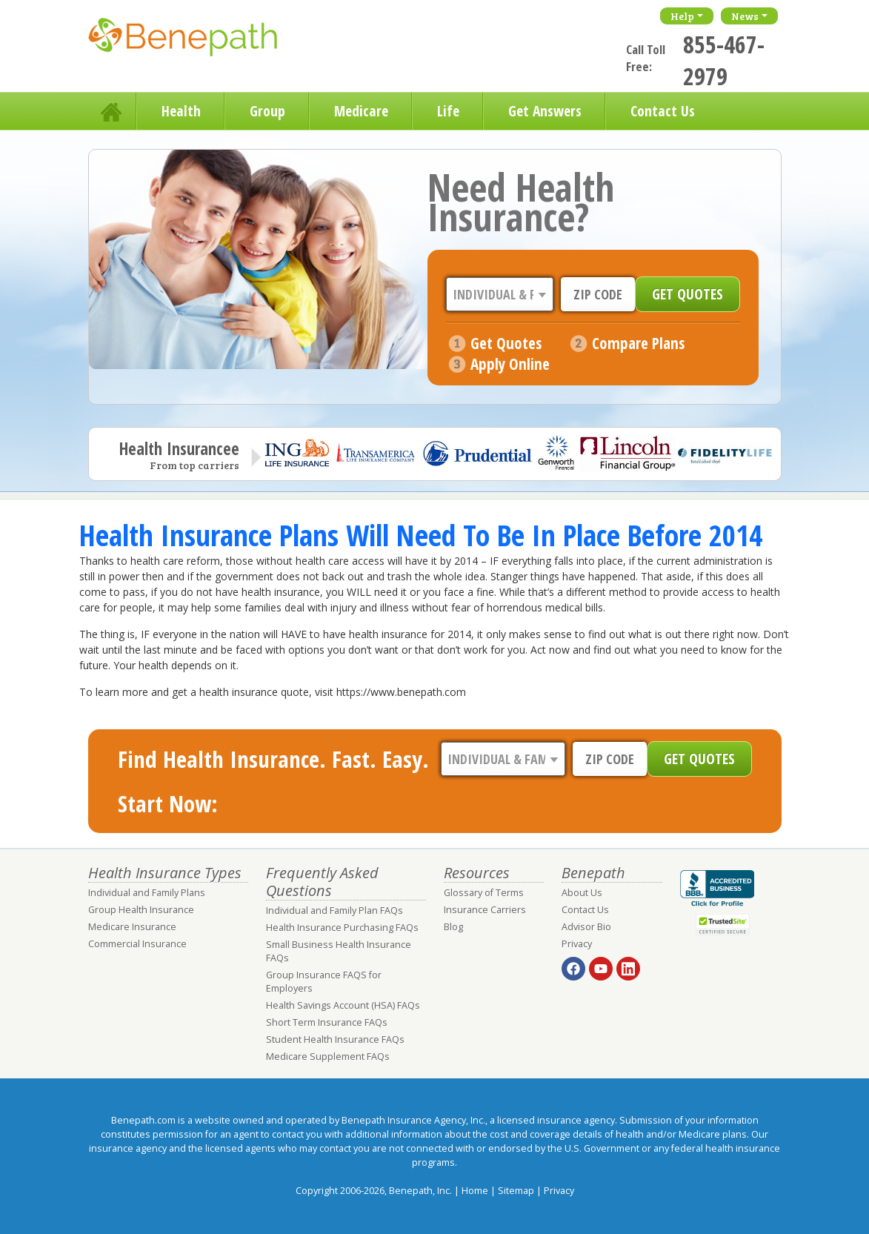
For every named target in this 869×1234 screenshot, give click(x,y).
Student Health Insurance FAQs (335, 1039)
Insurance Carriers (485, 909)
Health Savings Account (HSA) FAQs (343, 1005)
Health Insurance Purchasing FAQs (342, 927)
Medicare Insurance (132, 926)
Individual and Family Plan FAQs (334, 910)
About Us (582, 892)
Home (112, 111)
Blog (453, 926)
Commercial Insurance (137, 944)
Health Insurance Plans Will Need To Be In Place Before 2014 (420, 535)
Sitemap (516, 1190)
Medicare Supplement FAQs (328, 1056)
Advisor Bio (586, 926)
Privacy (577, 944)
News (745, 16)
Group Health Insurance (141, 909)
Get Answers (545, 111)
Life (448, 111)
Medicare (361, 111)
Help (682, 16)
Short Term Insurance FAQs (326, 1022)
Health (181, 111)
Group (267, 111)
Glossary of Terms (484, 892)
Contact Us (662, 111)
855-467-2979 (724, 60)
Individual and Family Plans (146, 892)
